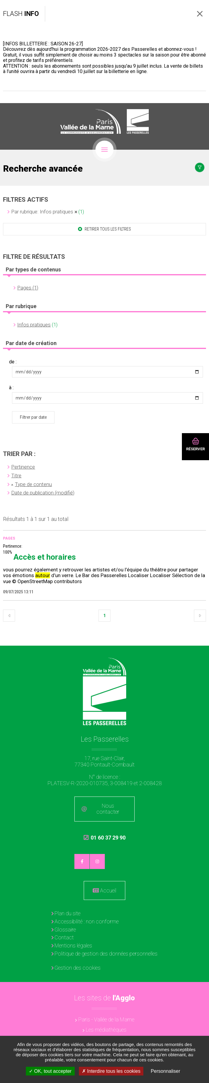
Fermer (200, 14)
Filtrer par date (33, 417)
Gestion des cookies (78, 968)
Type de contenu (33, 484)
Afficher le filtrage (199, 167)
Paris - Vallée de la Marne (106, 1019)
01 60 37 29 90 (105, 840)
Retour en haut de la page (200, 655)
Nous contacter (107, 809)
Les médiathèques (106, 1029)
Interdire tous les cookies (111, 1071)
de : (13, 362)
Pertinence (23, 467)
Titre (16, 476)
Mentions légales (73, 945)
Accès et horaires (45, 556)
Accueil (108, 890)
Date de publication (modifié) (42, 493)
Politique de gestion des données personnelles (106, 953)
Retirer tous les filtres (107, 229)
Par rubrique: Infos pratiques (42, 212)
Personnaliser (165, 1071)
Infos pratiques (34, 325)
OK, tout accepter (50, 1071)
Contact (64, 937)
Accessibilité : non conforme (87, 921)
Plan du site (67, 913)
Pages (9, 538)
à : (11, 387)
